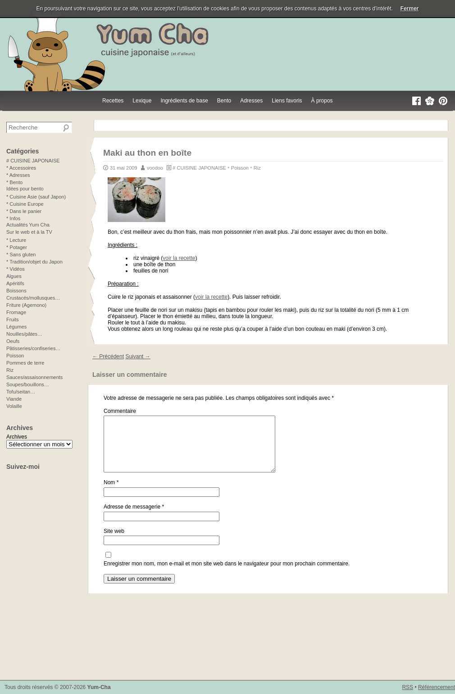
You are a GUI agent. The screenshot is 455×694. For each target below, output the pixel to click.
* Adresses (18, 175)
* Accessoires (21, 168)
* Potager (16, 247)
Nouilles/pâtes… (24, 334)
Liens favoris (287, 100)
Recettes (112, 100)
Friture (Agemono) (26, 305)
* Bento (14, 182)
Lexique (141, 100)
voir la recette (179, 258)
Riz (257, 168)
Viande (14, 399)
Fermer (409, 8)
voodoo (155, 168)
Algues (14, 276)
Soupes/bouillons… (27, 384)
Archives (16, 437)
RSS (407, 687)
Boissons (16, 290)
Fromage (16, 312)
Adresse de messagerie (134, 517)
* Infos (13, 218)
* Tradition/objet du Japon (34, 261)
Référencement (436, 687)
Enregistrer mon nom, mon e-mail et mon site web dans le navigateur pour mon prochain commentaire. (227, 574)
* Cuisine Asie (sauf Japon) (36, 196)
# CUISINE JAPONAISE (199, 168)
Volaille (14, 406)
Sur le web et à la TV (29, 232)
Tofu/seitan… (20, 391)
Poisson (240, 168)
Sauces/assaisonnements (34, 377)
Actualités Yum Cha (28, 224)
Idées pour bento (25, 188)
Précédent (108, 356)
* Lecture (16, 240)
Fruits (12, 319)
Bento (224, 100)
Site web (114, 542)
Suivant (137, 356)
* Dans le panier (23, 211)
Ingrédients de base (184, 100)
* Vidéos (15, 269)
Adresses (251, 100)
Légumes (16, 326)
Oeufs (12, 341)
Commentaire (120, 411)
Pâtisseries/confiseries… (33, 348)
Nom (111, 493)
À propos (322, 100)
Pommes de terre (25, 363)
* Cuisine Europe (25, 204)
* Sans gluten (21, 254)
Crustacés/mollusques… (33, 298)
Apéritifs (15, 283)
